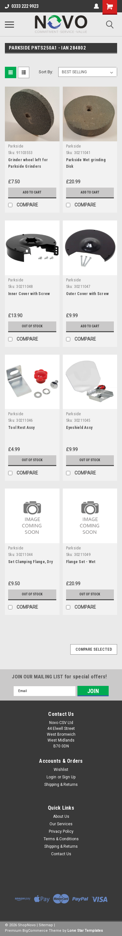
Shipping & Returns (61, 784)
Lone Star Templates (85, 931)
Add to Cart (32, 192)
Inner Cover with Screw (29, 293)
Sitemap (46, 925)
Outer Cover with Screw (87, 293)
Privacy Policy (61, 831)
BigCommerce (35, 931)
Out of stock (32, 326)
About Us (61, 816)
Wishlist (61, 769)
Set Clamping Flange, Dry (30, 562)
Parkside (15, 146)
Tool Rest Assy (21, 427)
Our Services (61, 824)
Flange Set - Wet (81, 562)
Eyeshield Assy (79, 427)
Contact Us (61, 854)
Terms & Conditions (61, 839)
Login (51, 777)
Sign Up (68, 777)
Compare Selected (93, 649)
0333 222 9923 (21, 6)
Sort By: (46, 71)
